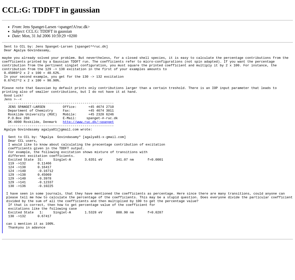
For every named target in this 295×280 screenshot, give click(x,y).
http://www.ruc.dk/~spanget (88, 137)
